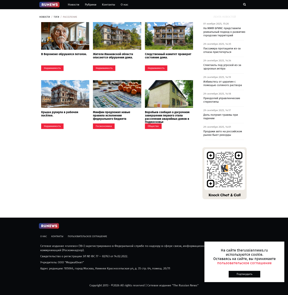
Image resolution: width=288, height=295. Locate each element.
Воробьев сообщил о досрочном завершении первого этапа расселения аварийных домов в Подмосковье (167, 117)
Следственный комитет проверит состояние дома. (168, 55)
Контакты (108, 4)
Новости (73, 4)
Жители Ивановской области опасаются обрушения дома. (113, 55)
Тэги (56, 16)
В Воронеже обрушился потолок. (64, 54)
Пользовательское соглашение (87, 236)
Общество (153, 126)
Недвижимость (52, 68)
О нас (124, 4)
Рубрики (90, 4)
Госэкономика (104, 126)
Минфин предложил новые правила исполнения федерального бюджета (111, 115)
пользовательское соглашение (244, 263)
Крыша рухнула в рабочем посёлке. (59, 113)
